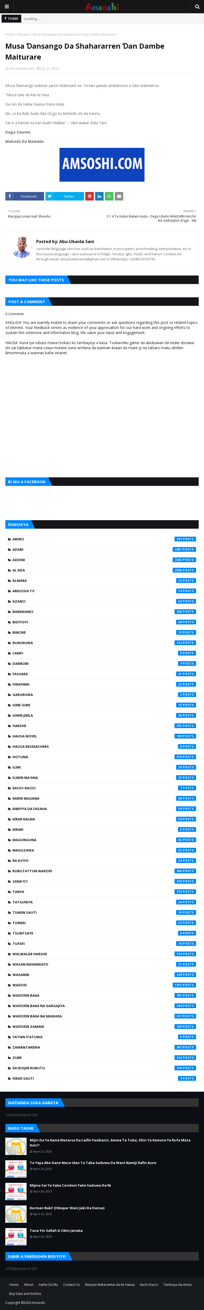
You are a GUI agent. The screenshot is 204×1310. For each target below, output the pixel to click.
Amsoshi (38, 1302)
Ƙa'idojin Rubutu (104, 1068)
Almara (104, 580)
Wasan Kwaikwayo (104, 964)
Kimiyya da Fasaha (104, 808)
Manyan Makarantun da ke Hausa (110, 1284)
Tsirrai (104, 922)
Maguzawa (104, 850)
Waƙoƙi (104, 985)
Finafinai (104, 684)
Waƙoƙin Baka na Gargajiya (104, 1005)
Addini (104, 559)
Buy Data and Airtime (25, 1293)
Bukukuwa (104, 642)
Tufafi (104, 943)
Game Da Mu (48, 1284)
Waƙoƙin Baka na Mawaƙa (104, 1016)
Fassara (104, 673)
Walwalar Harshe (104, 954)
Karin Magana (104, 798)
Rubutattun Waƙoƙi (104, 871)
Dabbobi (104, 663)
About (28, 1284)
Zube (104, 1057)
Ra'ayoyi (104, 860)
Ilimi (104, 767)
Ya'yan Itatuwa (104, 1036)
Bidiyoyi (104, 622)
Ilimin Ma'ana (104, 777)
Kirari (104, 829)
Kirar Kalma (104, 819)
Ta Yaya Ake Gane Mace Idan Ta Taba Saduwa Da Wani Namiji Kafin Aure (93, 1162)
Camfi (104, 653)
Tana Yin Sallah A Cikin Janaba (56, 1230)
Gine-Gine (104, 705)
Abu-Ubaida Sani (21, 68)
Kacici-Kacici (104, 788)
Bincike (104, 632)
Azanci (104, 601)
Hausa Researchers (104, 746)
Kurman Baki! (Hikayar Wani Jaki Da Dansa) (67, 1207)
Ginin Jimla (104, 715)
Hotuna (104, 756)
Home (10, 34)
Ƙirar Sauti (104, 1078)
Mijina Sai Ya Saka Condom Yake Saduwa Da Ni (70, 1185)
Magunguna (104, 839)
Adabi (104, 549)
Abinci (104, 539)
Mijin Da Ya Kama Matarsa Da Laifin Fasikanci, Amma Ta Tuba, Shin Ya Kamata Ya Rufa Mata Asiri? (110, 1143)
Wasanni (23, 34)
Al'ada (104, 570)
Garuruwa (104, 694)
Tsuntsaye (104, 933)
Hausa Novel (104, 736)
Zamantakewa (104, 1047)
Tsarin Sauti (104, 912)
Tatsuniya (104, 902)
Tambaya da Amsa (177, 1284)
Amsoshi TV (104, 591)
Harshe (104, 725)
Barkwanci (104, 611)
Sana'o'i (104, 881)
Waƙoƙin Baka (104, 995)
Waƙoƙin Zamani (104, 1026)
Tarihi (104, 891)
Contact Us (71, 1284)
